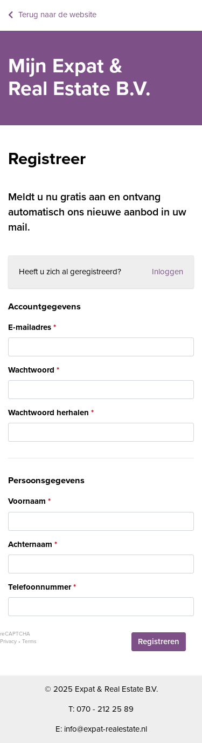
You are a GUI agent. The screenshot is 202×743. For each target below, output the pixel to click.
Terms (29, 641)
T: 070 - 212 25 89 (101, 709)
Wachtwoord (31, 370)
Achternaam (30, 544)
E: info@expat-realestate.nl (101, 729)
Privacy (8, 641)
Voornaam (27, 501)
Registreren (158, 641)
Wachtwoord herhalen (48, 412)
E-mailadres (29, 327)
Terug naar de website (57, 14)
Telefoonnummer (39, 587)
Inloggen (167, 271)
